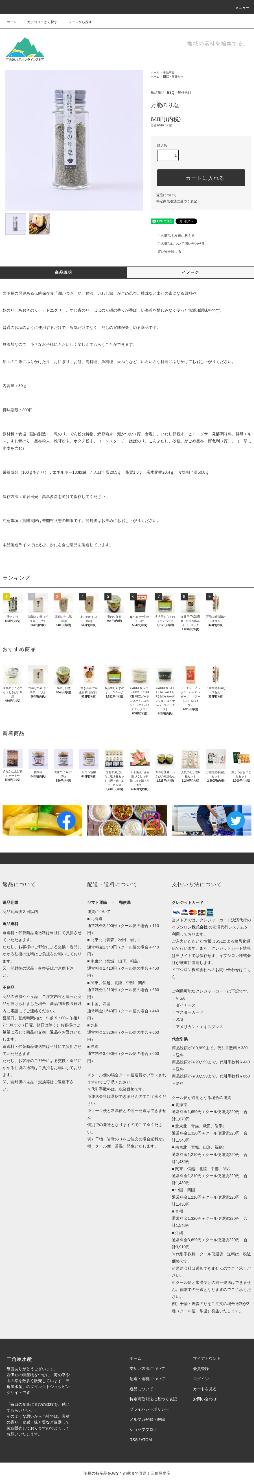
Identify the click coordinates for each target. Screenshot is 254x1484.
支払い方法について (147, 1368)
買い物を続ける (166, 251)
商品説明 (63, 272)
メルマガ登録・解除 (147, 1419)
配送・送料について (147, 1378)
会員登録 (201, 1368)
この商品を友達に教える (173, 236)
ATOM (146, 1439)
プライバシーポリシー (149, 1409)
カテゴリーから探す (39, 22)
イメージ (190, 272)
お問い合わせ (205, 1399)
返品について (166, 195)
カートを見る (205, 1389)
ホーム (11, 22)
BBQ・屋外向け (173, 76)
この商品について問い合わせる (178, 244)
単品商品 (168, 72)
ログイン (201, 1378)
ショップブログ (143, 1429)
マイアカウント (207, 1358)
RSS (134, 1439)
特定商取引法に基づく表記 (176, 201)
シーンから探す (77, 22)
